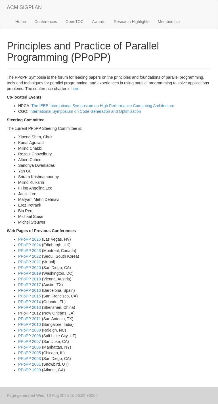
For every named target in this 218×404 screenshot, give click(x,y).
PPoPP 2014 (29, 301)
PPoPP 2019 (29, 273)
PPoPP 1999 (29, 370)
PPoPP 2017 (29, 284)
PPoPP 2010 (29, 324)
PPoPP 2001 (29, 364)
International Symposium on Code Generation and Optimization (85, 111)
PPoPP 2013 (29, 307)
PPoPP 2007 (29, 341)
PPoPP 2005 (29, 353)
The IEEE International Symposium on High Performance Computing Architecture (102, 105)
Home (20, 21)
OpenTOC (75, 21)
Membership (169, 21)
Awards (98, 21)
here (75, 88)
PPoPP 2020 (29, 267)
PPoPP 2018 (29, 279)
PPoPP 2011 (29, 318)
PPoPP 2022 (29, 256)
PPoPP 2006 (29, 347)
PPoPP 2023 (29, 250)
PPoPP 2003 (29, 358)
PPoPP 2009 (29, 330)
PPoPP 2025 (29, 239)
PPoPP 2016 (29, 290)
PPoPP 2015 (29, 296)
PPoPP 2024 (29, 245)
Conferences (45, 21)
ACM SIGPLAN (24, 7)
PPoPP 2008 (29, 336)
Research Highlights (131, 21)
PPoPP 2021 (29, 262)
